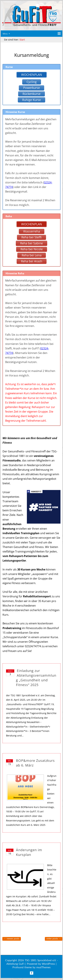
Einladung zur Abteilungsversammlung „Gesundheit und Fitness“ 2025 (36, 677)
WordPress (48, 963)
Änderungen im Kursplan (29, 852)
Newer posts (11, 938)
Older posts (53, 938)
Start (22, 39)
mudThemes (43, 967)
